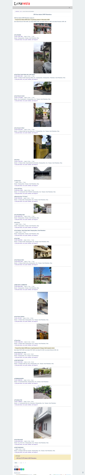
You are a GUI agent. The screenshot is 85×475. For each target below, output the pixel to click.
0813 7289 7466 (19, 36)
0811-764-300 (18, 318)
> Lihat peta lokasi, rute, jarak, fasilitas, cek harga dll (25, 39)
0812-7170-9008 (19, 97)
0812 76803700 (18, 380)
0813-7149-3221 (19, 161)
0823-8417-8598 (19, 190)
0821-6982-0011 (19, 216)
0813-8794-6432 (19, 129)
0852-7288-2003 (19, 342)
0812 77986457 (18, 401)
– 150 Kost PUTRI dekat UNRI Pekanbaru (25, 458)
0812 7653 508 (18, 198)
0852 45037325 (18, 354)
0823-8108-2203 (19, 441)
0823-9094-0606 (19, 286)
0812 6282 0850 (19, 362)
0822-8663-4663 (19, 76)
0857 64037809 (18, 240)
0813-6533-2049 (19, 261)
